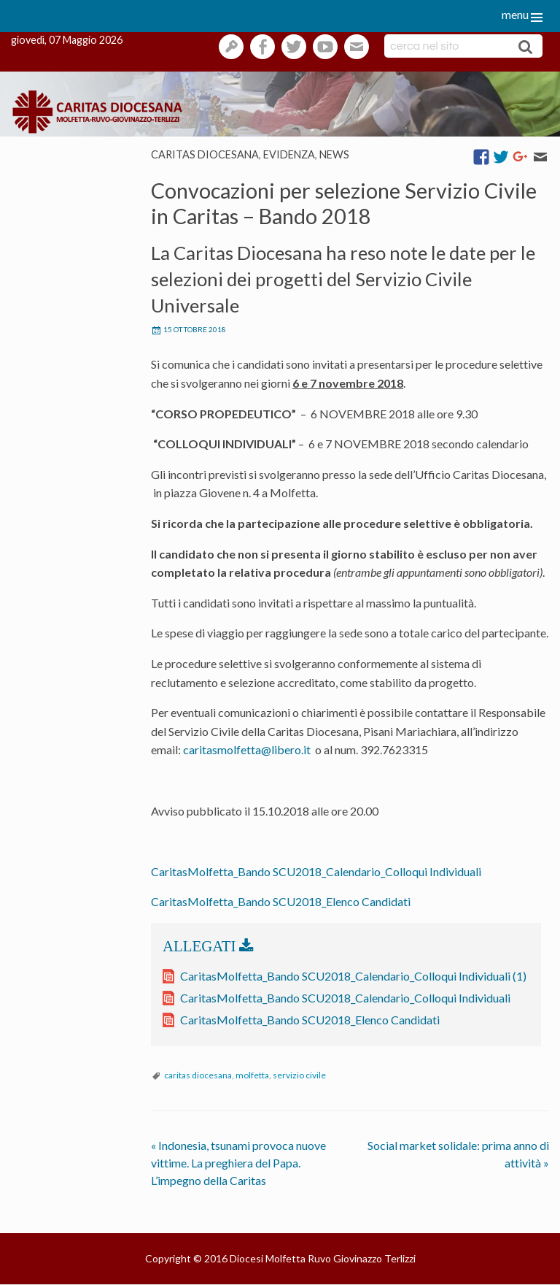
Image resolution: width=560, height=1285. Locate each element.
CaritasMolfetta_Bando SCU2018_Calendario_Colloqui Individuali (316, 871)
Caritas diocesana (205, 154)
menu (515, 14)
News (334, 154)
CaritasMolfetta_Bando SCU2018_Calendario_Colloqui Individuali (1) (353, 976)
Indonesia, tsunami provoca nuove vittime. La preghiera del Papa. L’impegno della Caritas (238, 1162)
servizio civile (299, 1075)
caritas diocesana (198, 1075)
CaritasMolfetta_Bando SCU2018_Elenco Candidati (281, 901)
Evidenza (289, 154)
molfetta (252, 1075)
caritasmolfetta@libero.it (247, 749)
